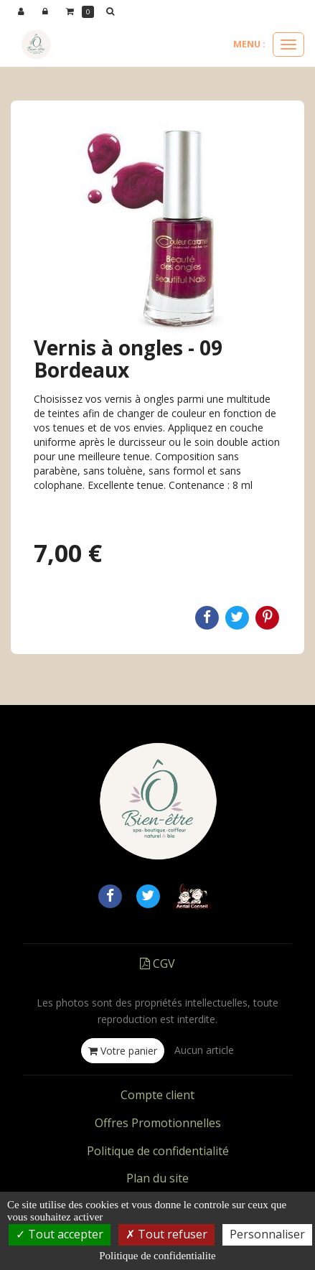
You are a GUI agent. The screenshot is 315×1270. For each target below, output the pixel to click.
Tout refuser (166, 1234)
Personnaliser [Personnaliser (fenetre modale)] (267, 1234)
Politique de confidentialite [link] (157, 1255)
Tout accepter (59, 1234)
